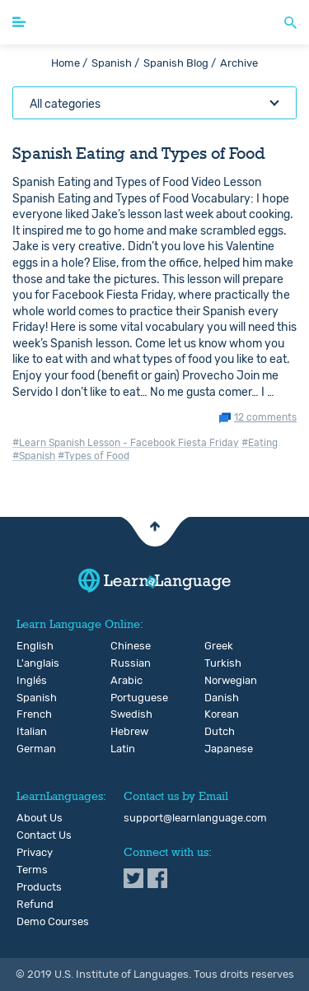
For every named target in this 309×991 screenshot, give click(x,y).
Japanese (212, 749)
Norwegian (212, 680)
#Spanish (33, 456)
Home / (69, 63)
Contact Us (44, 835)
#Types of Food (93, 456)
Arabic (118, 680)
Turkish (212, 663)
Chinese (118, 646)
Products (39, 887)
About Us (39, 818)
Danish (212, 698)
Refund (35, 904)
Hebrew (118, 731)
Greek (212, 646)
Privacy (34, 852)
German (24, 749)
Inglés (24, 680)
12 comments (265, 417)
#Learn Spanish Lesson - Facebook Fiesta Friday (125, 443)
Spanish (24, 698)
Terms (32, 870)
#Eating (259, 443)
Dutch (212, 731)
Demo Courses (52, 922)
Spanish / (115, 63)
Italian (24, 731)
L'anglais (24, 663)
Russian (118, 663)
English (24, 646)
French (24, 714)
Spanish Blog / (179, 63)
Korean (212, 714)
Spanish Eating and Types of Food (138, 153)
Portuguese (118, 698)
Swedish (118, 714)
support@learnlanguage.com (195, 818)
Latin (118, 749)
